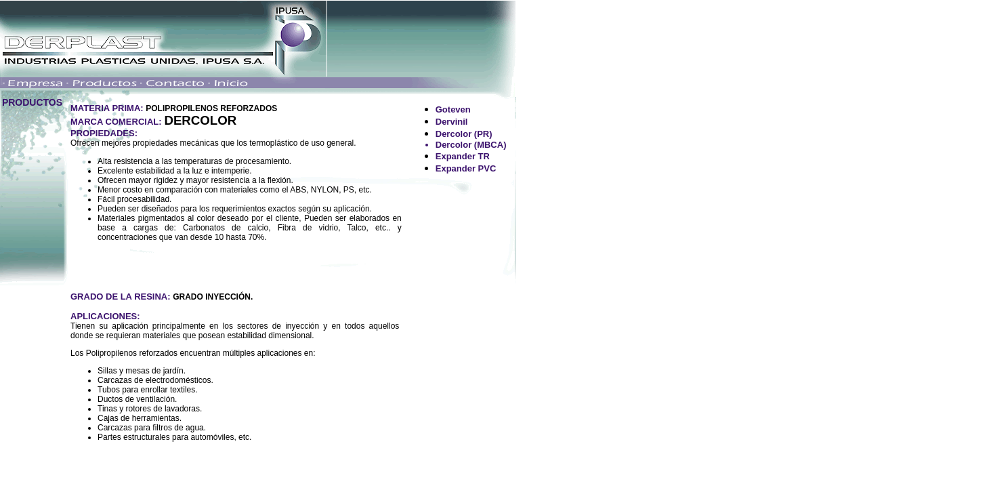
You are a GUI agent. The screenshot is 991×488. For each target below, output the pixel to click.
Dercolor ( (456, 134)
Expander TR (463, 156)
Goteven (453, 109)
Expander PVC (466, 168)
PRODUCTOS (32, 102)
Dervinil (452, 122)
